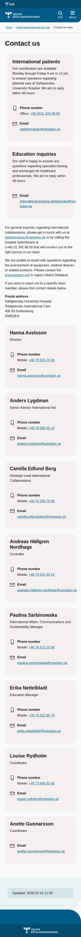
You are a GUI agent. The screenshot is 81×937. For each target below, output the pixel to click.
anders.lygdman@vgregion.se (39, 443)
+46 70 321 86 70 (41, 715)
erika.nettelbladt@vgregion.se (39, 731)
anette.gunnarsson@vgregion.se (41, 851)
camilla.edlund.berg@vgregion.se (41, 516)
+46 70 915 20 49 (41, 360)
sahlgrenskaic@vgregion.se (40, 129)
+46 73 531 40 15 (41, 574)
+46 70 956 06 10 (41, 428)
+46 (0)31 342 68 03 (45, 113)
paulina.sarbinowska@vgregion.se (42, 663)
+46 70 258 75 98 (41, 501)
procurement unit (17, 275)
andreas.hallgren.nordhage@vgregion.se (47, 590)
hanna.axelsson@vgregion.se (39, 375)
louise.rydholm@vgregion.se (38, 799)
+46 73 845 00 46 (41, 783)
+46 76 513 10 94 (41, 647)
